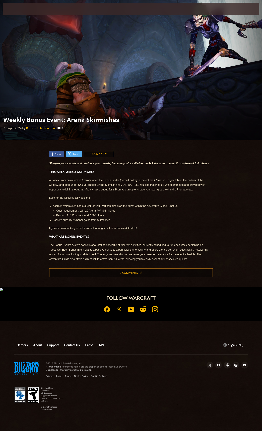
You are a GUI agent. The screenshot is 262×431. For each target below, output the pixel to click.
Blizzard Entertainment (41, 128)
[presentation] (15, 9)
